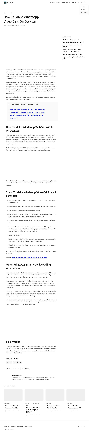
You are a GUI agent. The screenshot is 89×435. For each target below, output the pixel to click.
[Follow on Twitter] (78, 426)
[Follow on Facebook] (81, 426)
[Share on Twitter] (10, 362)
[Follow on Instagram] (84, 426)
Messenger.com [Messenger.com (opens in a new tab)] (38, 302)
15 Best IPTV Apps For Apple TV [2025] (72, 49)
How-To (6, 13)
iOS (27, 405)
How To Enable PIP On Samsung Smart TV (73, 42)
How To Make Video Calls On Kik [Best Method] (72, 45)
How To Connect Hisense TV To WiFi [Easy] (73, 54)
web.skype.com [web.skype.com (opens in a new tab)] (49, 302)
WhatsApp (27, 369)
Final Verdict (14, 118)
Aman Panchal (8, 25)
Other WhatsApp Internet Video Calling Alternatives (26, 115)
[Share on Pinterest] (14, 362)
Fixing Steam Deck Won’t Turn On (71, 51)
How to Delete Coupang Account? (71, 39)
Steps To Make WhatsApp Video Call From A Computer (27, 112)
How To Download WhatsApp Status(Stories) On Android (29, 257)
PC (11, 13)
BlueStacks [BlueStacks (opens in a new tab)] (26, 200)
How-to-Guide (16, 369)
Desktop (9, 369)
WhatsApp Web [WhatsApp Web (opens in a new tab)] (16, 150)
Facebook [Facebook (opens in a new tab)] (9, 300)
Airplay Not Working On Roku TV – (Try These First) (74, 57)
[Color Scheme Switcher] (82, 2)
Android (28, 403)
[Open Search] (84, 2)
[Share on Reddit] (20, 362)
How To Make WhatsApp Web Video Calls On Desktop (27, 110)
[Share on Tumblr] (17, 362)
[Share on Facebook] (7, 362)
